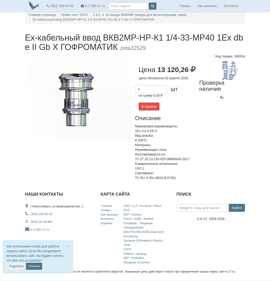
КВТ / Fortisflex (134, 258)
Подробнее (16, 266)
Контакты (231, 6)
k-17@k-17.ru (93, 6)
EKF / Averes (132, 214)
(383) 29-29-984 (41, 222)
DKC (127, 210)
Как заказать (207, 6)
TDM (127, 245)
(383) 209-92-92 (60, 6)
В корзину (149, 106)
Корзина (106, 223)
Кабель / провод (135, 253)
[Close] (68, 245)
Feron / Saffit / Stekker (139, 218)
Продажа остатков (136, 262)
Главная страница (42, 15)
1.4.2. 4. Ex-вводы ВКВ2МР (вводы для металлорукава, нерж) (140, 15)
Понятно (34, 266)
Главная (106, 206)
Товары (185, 6)
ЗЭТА (127, 249)
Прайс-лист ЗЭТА (74, 15)
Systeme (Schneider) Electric (143, 240)
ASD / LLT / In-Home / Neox (142, 206)
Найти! (237, 208)
